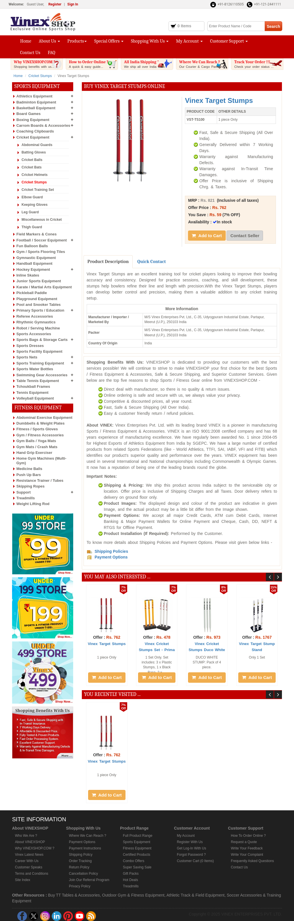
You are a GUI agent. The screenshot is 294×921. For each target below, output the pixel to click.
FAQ (51, 52)
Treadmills (25, 498)
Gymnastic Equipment (36, 258)
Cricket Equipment (32, 137)
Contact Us (30, 52)
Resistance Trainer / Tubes (39, 480)
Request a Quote (244, 842)
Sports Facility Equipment (39, 351)
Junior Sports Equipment (38, 281)
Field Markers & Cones (36, 234)
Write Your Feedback (247, 848)
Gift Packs (131, 874)
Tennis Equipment (32, 392)
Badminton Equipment (36, 102)
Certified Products (136, 855)
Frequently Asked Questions (252, 861)
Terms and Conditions (31, 874)
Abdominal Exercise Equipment (44, 417)
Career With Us (26, 861)
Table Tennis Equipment (37, 381)
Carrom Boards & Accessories (43, 125)
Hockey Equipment (33, 269)
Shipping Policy (80, 855)
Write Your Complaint (247, 855)
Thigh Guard (32, 227)
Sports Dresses (30, 346)
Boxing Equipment (32, 120)
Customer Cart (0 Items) (195, 861)
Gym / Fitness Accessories (40, 435)
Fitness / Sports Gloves (37, 429)
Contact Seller (244, 235)
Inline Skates (27, 275)
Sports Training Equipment (40, 363)
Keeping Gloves (35, 205)
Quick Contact (151, 261)
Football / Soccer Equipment (41, 240)
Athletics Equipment (34, 96)
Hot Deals (130, 880)
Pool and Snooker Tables (38, 304)
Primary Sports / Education (40, 310)
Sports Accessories (33, 334)
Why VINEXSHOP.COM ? (38, 64)
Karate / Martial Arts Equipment (44, 287)
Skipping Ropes (30, 486)
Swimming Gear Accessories (41, 375)
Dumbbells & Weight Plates (40, 423)
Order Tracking (80, 861)
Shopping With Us (150, 41)
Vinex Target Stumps (107, 644)
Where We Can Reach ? (203, 64)
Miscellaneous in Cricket (42, 220)
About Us (49, 41)
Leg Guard (30, 212)
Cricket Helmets (35, 175)
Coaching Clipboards (35, 131)
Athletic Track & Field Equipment (196, 895)
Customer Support (229, 41)
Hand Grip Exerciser (34, 452)
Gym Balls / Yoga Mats (36, 441)
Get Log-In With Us (191, 848)
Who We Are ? (26, 836)
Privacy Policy (79, 886)
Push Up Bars (28, 475)
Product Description (108, 261)
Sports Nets (26, 357)
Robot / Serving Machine (38, 328)
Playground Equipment (36, 299)
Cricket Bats (32, 167)
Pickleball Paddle (31, 293)
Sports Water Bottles (34, 369)
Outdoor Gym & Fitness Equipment (133, 895)
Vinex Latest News (29, 855)
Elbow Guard (32, 197)
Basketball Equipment (35, 108)
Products (77, 41)
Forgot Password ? (191, 855)
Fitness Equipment (137, 848)
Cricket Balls (32, 160)
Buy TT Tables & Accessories (74, 895)
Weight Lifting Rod (32, 504)
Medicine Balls (29, 469)
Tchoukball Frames (33, 386)
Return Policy (79, 867)
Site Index (22, 880)
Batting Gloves (34, 152)
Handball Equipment (34, 263)
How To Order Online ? (248, 836)
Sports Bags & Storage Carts (41, 339)
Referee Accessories (34, 316)
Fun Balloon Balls (32, 246)
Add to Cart (207, 235)
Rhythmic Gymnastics (36, 322)
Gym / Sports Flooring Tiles (40, 252)
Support (23, 492)
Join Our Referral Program (89, 880)
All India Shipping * (148, 64)
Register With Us (190, 842)
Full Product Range (137, 836)
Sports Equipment (136, 842)
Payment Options (82, 842)
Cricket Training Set (38, 190)
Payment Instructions (85, 848)
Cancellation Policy (83, 874)
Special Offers (108, 41)
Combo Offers (133, 861)
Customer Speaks (28, 867)
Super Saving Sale (137, 867)
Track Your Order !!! (258, 64)
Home (25, 41)
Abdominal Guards (37, 145)
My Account (189, 41)
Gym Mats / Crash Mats (36, 447)
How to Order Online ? (93, 64)
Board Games (28, 114)
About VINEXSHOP (30, 842)
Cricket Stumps (40, 76)
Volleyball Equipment (35, 398)
